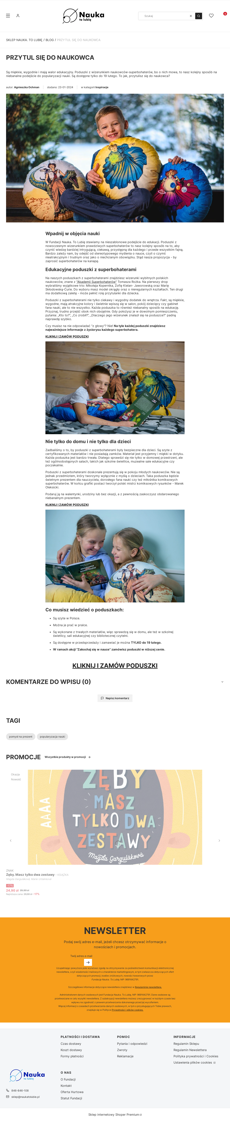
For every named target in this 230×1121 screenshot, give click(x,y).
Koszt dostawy (71, 1050)
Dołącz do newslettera (88, 962)
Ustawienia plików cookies (193, 1062)
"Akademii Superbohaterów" (96, 282)
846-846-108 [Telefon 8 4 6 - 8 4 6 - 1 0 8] (20, 1090)
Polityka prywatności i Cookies (196, 1056)
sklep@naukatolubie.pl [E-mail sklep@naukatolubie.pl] (25, 1096)
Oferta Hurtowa (72, 1092)
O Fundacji (68, 1079)
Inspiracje (101, 87)
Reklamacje (125, 1056)
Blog (50, 40)
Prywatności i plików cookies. (127, 1009)
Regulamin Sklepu (186, 1044)
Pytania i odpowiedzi (132, 1044)
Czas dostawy (71, 1044)
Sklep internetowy (113, 1114)
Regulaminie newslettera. (148, 987)
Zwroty (122, 1050)
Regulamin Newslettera (190, 1050)
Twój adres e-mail (81, 956)
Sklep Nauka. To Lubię (24, 40)
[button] (8, 16)
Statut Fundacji (71, 1098)
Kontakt (66, 1086)
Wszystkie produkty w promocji (68, 756)
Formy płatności (72, 1056)
